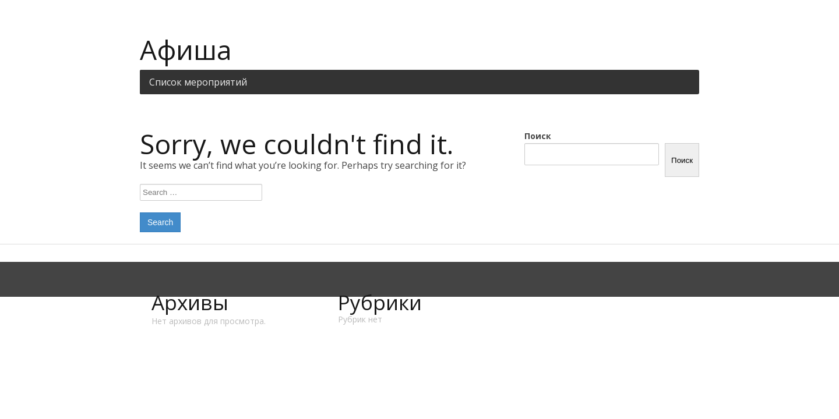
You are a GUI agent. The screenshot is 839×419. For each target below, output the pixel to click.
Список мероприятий (198, 82)
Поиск (537, 135)
